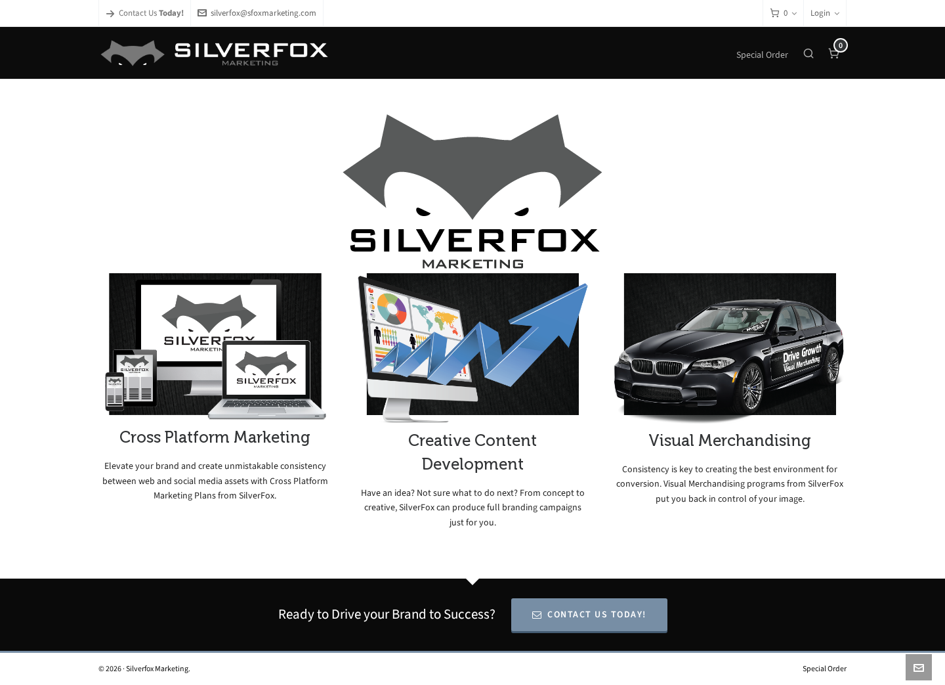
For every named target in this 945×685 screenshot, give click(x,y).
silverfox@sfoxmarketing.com (257, 12)
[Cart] (783, 13)
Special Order (825, 668)
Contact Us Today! (589, 614)
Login (824, 12)
